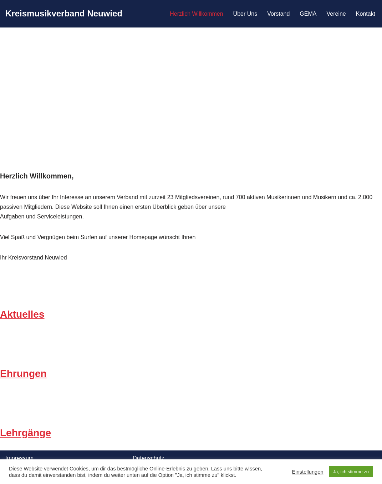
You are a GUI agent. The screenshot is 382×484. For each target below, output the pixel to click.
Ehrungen (23, 373)
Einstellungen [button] (308, 472)
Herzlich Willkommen (196, 14)
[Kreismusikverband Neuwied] (63, 13)
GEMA (308, 14)
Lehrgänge (25, 432)
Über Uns (245, 14)
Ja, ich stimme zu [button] (351, 471)
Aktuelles (22, 314)
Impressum (19, 458)
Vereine (336, 14)
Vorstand (278, 14)
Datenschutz (148, 458)
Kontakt (365, 14)
